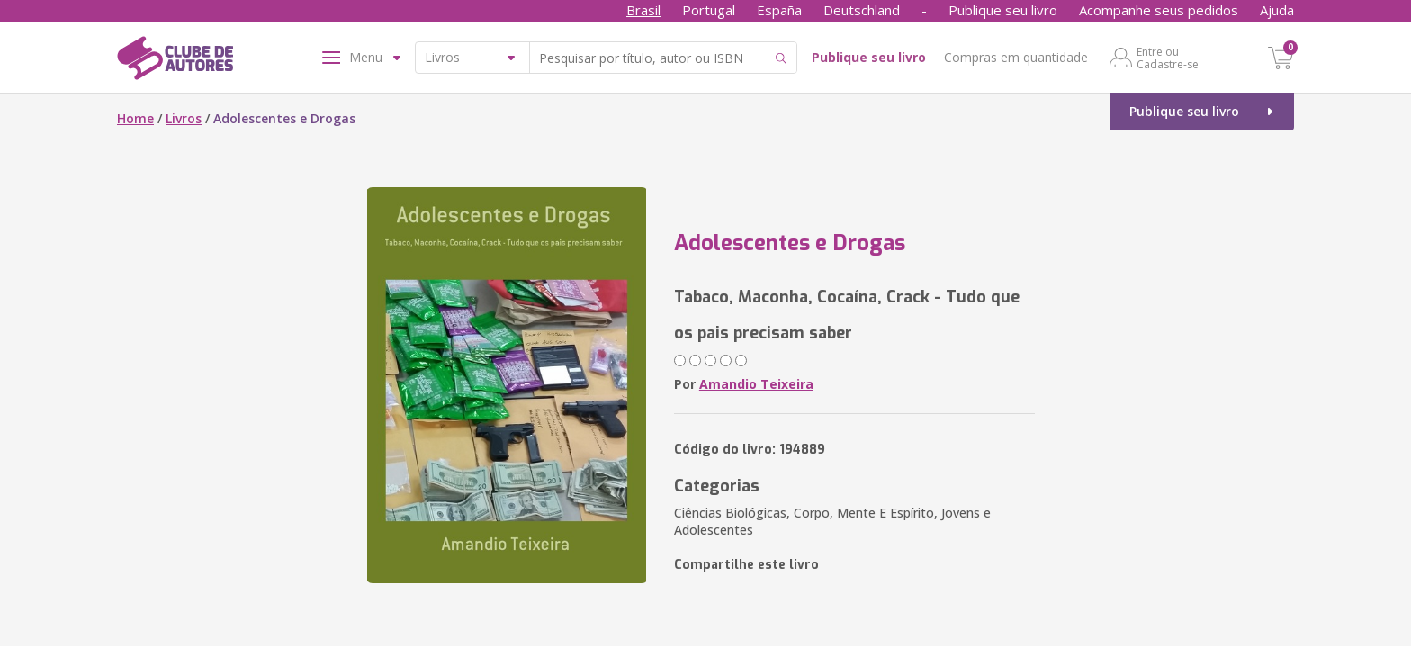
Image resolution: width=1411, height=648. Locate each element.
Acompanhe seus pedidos (1158, 10)
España (779, 10)
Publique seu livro (1002, 10)
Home (135, 118)
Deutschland (861, 10)
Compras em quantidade (1016, 57)
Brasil (643, 10)
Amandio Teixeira (756, 383)
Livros (184, 118)
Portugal (708, 10)
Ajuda (1277, 10)
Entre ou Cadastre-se (1168, 57)
